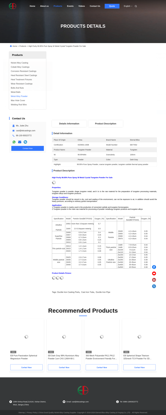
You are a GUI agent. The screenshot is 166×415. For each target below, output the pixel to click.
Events (70, 6)
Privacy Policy (32, 413)
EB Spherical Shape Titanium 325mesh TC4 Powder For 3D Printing (136, 357)
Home (32, 6)
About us (44, 6)
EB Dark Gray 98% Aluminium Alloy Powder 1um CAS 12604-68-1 (63, 357)
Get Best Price (117, 112)
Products (58, 6)
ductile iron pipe (103, 292)
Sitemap (21, 413)
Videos (81, 6)
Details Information (69, 123)
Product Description (105, 123)
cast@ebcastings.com (25, 131)
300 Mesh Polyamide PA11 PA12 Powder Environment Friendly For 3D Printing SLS (100, 357)
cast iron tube (87, 292)
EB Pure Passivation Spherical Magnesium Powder (23, 357)
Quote (112, 6)
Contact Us (95, 6)
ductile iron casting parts (68, 292)
